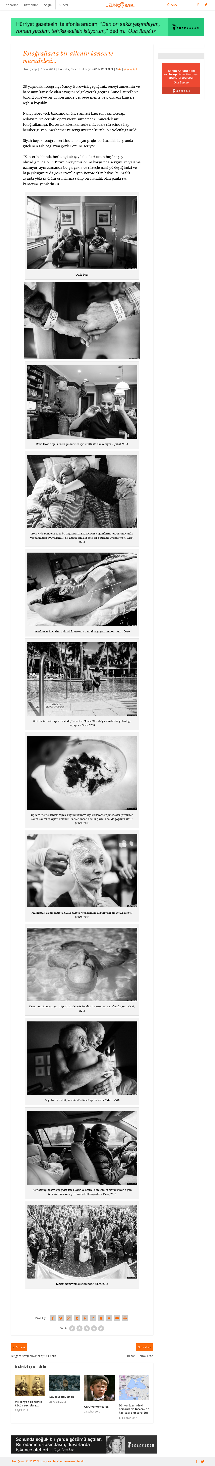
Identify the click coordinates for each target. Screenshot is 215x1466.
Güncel (63, 5)
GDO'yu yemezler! (96, 1406)
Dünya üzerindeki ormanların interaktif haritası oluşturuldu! (134, 1409)
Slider (74, 69)
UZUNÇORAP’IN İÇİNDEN (96, 69)
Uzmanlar (31, 5)
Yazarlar (12, 5)
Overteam (64, 1461)
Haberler (63, 69)
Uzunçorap (30, 69)
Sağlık (48, 5)
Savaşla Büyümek (61, 1396)
